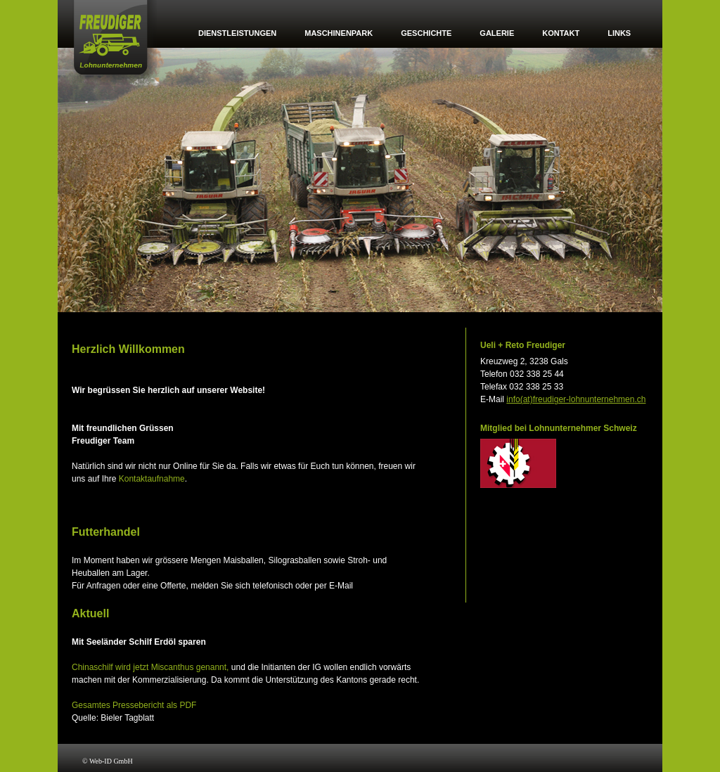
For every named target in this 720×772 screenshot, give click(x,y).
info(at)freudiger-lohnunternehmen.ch (575, 399)
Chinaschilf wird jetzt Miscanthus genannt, (150, 667)
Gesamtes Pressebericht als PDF (134, 705)
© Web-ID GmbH (107, 761)
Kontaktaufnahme (152, 479)
